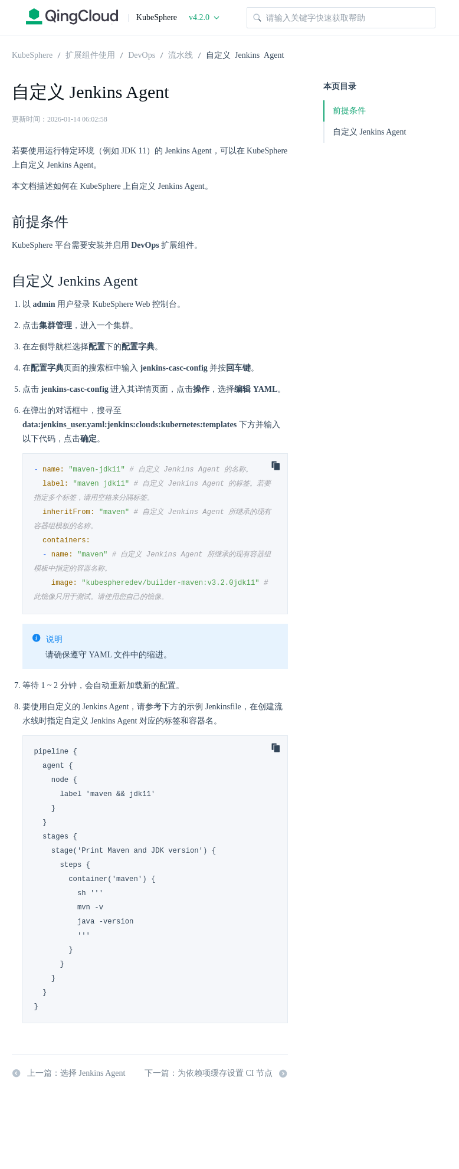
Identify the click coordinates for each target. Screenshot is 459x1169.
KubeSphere (32, 54)
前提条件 (349, 110)
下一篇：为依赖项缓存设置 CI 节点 (216, 1073)
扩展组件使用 (90, 54)
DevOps (141, 54)
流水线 (180, 54)
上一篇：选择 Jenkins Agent (68, 1073)
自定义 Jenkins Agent (245, 54)
